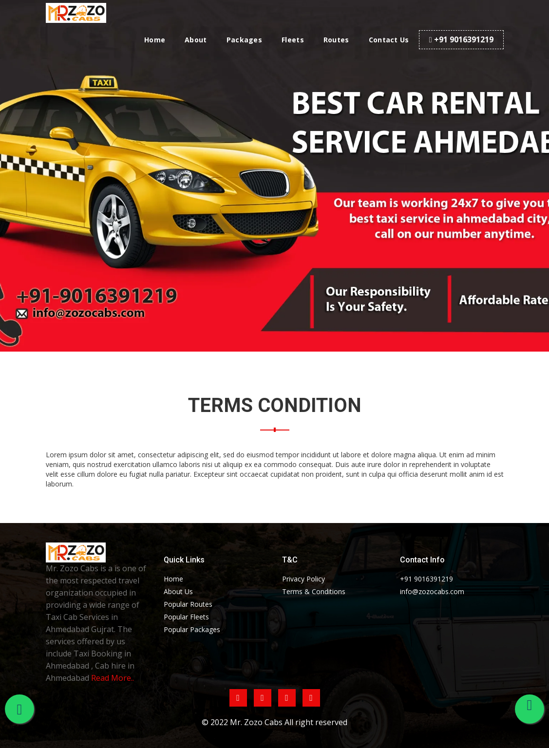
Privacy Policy (303, 578)
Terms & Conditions (313, 591)
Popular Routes (188, 604)
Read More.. (112, 678)
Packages (244, 39)
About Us (178, 591)
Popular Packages (192, 629)
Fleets (293, 39)
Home (154, 39)
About (196, 39)
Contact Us (389, 39)
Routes (336, 39)
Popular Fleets (186, 616)
